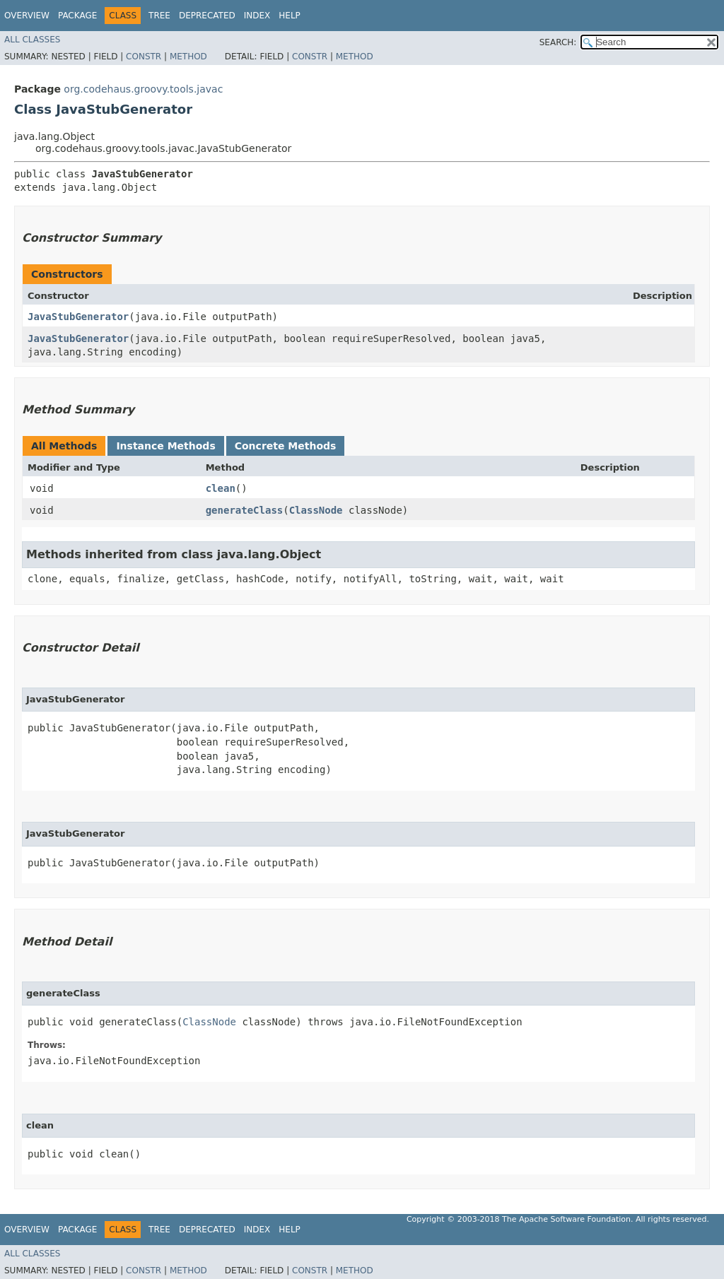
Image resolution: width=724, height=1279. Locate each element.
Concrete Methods (286, 446)
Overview (26, 15)
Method (188, 56)
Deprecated (207, 15)
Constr (143, 56)
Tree (159, 15)
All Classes (32, 40)
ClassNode (316, 510)
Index (257, 15)
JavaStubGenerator (78, 316)
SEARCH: (558, 42)
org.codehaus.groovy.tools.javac (143, 89)
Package (77, 15)
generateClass (245, 510)
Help (289, 15)
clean (220, 488)
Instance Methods (165, 446)
